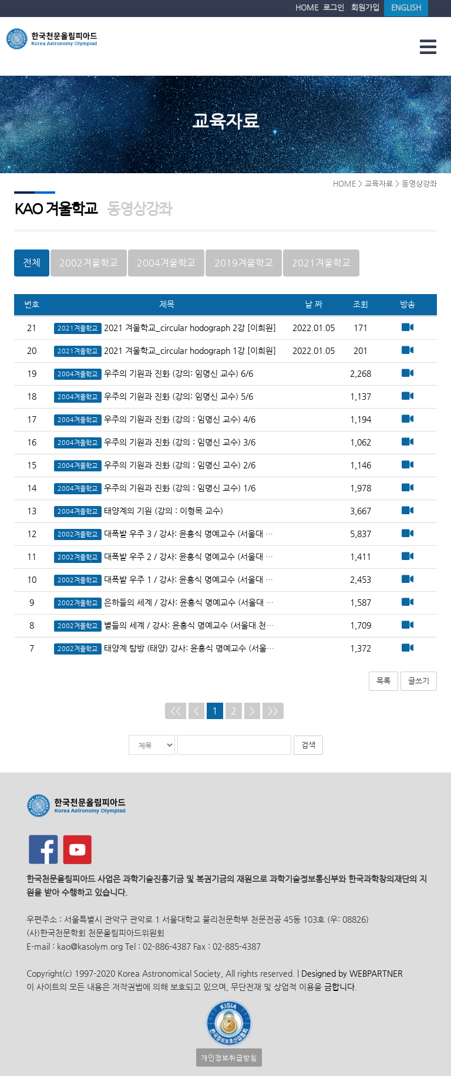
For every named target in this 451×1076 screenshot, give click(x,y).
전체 (32, 262)
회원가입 (365, 7)
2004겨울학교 (166, 262)
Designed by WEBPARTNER (351, 974)
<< (175, 710)
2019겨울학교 (243, 262)
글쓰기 (418, 680)
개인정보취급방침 (229, 1057)
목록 (383, 680)
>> (273, 710)
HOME (306, 7)
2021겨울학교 (321, 262)
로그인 (333, 7)
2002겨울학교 (88, 262)
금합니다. (340, 987)
